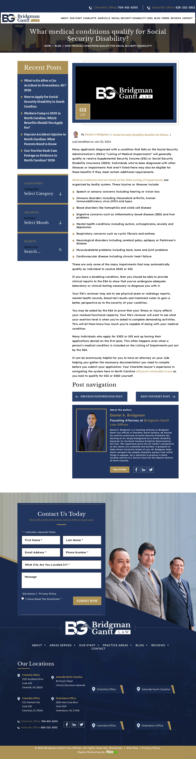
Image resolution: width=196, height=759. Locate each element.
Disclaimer (29, 593)
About (64, 18)
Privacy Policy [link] (151, 748)
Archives (29, 218)
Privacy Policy (47, 593)
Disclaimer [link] (116, 748)
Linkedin (144, 470)
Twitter (151, 470)
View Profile (119, 469)
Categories (31, 189)
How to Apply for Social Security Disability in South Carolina (44, 101)
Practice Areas (115, 645)
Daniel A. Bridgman (97, 134)
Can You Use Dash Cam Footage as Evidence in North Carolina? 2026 (40, 155)
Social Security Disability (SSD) (132, 18)
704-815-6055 (128, 7)
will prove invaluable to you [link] (154, 371)
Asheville (104, 18)
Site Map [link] (132, 748)
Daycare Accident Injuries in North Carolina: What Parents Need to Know (45, 139)
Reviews (176, 18)
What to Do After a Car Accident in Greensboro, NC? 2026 (45, 85)
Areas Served (60, 645)
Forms (165, 18)
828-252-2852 (185, 7)
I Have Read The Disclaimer (43, 599)
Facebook (136, 470)
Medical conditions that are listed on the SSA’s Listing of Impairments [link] (117, 180)
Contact (187, 18)
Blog (157, 18)
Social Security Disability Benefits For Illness (140, 134)
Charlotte (89, 18)
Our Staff (76, 18)
